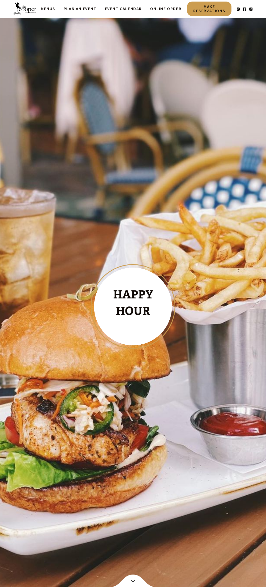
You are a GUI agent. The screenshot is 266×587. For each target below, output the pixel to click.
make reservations (209, 9)
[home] (25, 9)
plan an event (80, 9)
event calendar (123, 9)
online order (165, 9)
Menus (48, 9)
